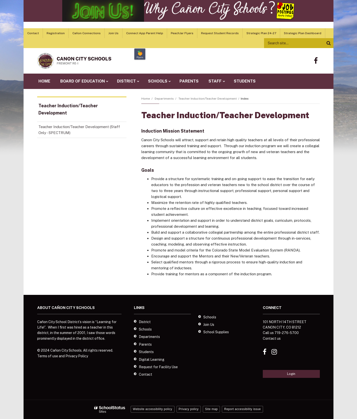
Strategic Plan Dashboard (302, 33)
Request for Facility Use (158, 367)
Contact (33, 33)
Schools (145, 329)
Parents (145, 344)
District (145, 322)
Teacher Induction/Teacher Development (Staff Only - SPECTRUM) (79, 131)
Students (146, 352)
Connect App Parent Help (144, 33)
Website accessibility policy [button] (152, 409)
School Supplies (216, 332)
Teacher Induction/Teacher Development (207, 98)
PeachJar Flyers (182, 33)
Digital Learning (151, 360)
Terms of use (47, 356)
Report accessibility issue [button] (242, 409)
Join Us (113, 33)
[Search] (328, 43)
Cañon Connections (86, 33)
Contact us (272, 338)
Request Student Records (220, 33)
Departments (164, 98)
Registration (56, 33)
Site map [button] (211, 409)
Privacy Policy (76, 356)
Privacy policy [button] (189, 409)
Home (145, 98)
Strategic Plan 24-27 (261, 33)
